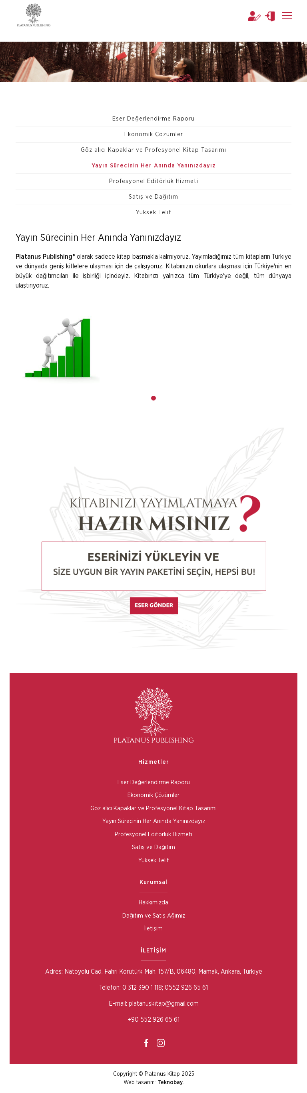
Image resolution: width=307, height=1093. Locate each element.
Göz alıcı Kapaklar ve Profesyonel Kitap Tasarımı (153, 150)
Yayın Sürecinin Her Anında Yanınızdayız (154, 166)
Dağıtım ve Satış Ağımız (153, 916)
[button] (153, 398)
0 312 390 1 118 (141, 987)
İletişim (153, 929)
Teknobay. (170, 1082)
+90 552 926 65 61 (153, 1020)
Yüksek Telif (153, 212)
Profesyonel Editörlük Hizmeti (153, 181)
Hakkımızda (153, 903)
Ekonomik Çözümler (153, 134)
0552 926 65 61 (186, 987)
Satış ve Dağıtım (153, 197)
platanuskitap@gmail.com (164, 1003)
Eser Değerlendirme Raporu (153, 119)
